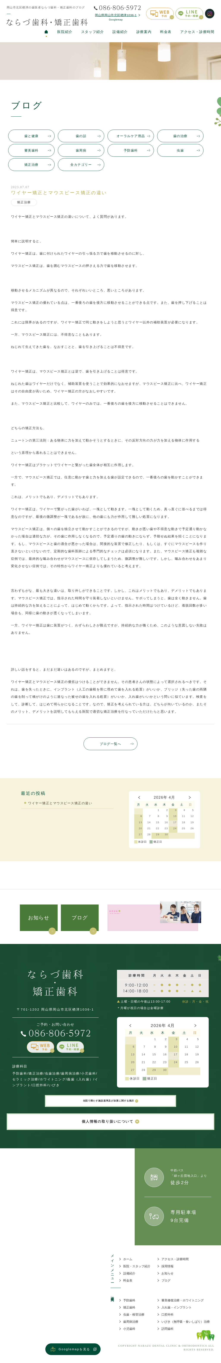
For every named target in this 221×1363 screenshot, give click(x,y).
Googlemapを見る (74, 1353)
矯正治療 (31, 164)
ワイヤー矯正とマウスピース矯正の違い (60, 803)
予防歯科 (131, 150)
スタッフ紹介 (92, 32)
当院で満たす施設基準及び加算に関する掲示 (110, 1103)
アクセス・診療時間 (197, 32)
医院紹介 (64, 32)
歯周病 (81, 150)
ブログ (80, 917)
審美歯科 (31, 150)
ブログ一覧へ (110, 744)
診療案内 (144, 32)
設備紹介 (120, 32)
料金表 (166, 32)
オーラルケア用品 (131, 136)
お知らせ (39, 917)
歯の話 (81, 136)
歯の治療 (180, 136)
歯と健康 (31, 136)
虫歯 (180, 150)
